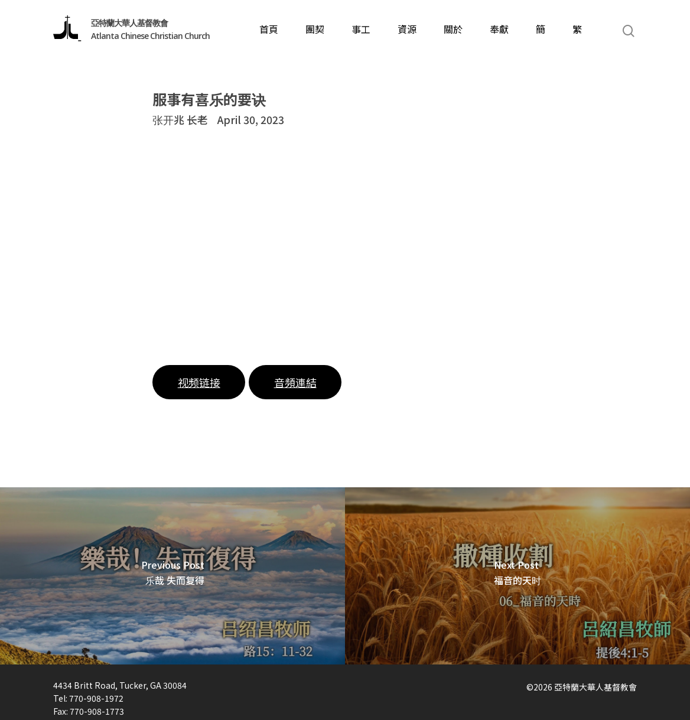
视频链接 (199, 382)
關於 (453, 31)
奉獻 (499, 31)
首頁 (268, 31)
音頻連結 (295, 382)
